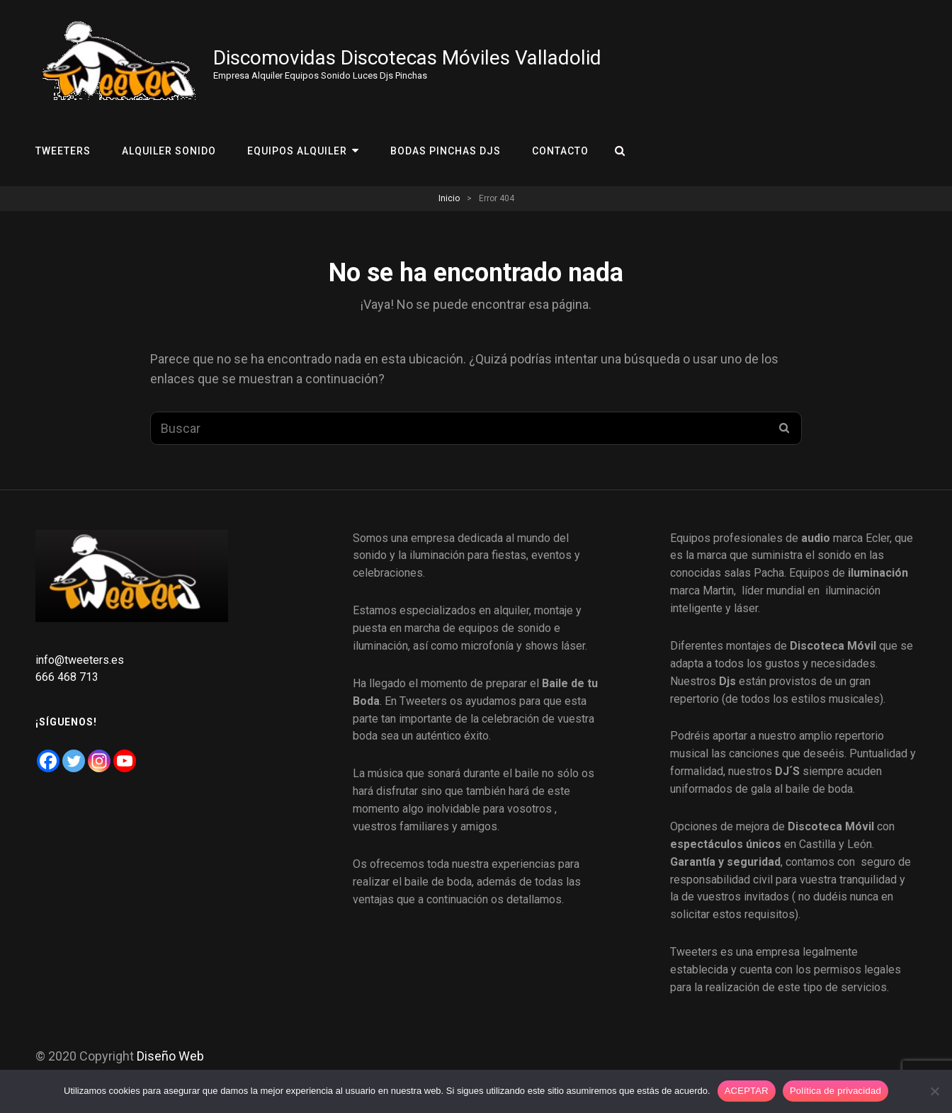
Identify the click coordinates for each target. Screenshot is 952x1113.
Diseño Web (170, 1056)
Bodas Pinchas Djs (445, 151)
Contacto (560, 151)
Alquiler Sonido (169, 151)
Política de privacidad (835, 1090)
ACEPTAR (747, 1090)
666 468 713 (68, 677)
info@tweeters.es (79, 660)
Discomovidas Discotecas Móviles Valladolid (407, 57)
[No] (934, 1091)
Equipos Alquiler (297, 151)
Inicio (449, 198)
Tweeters (63, 151)
